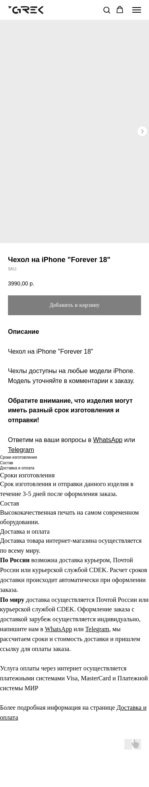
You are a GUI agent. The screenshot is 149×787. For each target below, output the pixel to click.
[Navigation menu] (136, 10)
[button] (106, 9)
